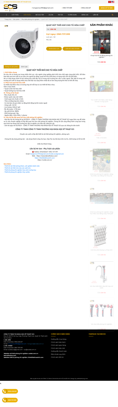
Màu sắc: (49, 40)
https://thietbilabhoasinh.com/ (45, 158)
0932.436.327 (12, 391)
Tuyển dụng (72, 15)
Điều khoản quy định (58, 354)
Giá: (48, 29)
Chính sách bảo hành (58, 342)
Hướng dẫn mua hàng (58, 339)
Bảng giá (85, 15)
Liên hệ (95, 15)
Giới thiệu (15, 15)
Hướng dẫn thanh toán (59, 351)
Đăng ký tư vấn (106, 8)
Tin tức (60, 15)
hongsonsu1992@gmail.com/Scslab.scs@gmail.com (47, 154)
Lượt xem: (49, 37)
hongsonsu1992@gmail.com (17, 344)
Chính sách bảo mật (58, 348)
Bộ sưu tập (40, 15)
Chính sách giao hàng (58, 345)
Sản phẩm (27, 15)
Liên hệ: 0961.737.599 (72, 49)
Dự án (51, 15)
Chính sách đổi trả (57, 357)
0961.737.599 (12, 400)
